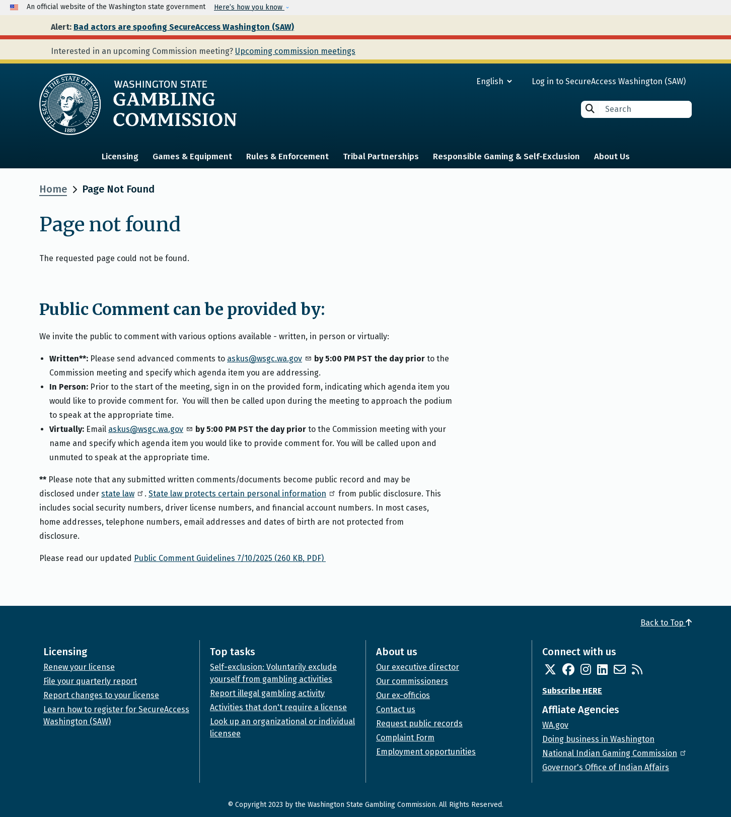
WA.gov (555, 725)
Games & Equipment (192, 156)
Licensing (120, 156)
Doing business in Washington (598, 739)
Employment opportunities (426, 752)
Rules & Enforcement (287, 156)
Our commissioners (412, 681)
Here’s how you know (249, 7)
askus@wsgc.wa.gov (269, 358)
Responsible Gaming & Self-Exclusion (506, 156)
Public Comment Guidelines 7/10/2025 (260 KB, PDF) (230, 558)
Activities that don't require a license (278, 707)
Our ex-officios (403, 695)
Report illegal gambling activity (267, 693)
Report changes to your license (101, 695)
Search (590, 108)
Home (53, 189)
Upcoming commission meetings (295, 51)
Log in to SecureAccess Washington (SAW (607, 81)
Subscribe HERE (572, 691)
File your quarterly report (90, 681)
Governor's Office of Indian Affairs (605, 767)
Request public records (419, 723)
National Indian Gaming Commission (614, 753)
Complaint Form (405, 737)
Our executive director (417, 667)
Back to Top (666, 622)
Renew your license (79, 667)
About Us (612, 156)
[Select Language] (458, 81)
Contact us (395, 709)
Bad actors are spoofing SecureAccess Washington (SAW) (184, 27)
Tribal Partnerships (381, 156)
